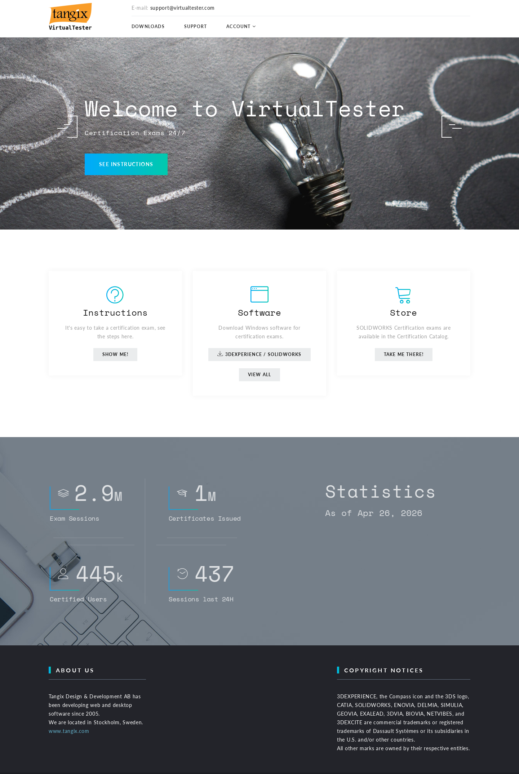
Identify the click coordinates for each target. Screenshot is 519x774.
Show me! (115, 354)
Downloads (148, 26)
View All (259, 374)
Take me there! (404, 354)
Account (238, 26)
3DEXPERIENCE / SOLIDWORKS (259, 354)
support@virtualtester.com (182, 8)
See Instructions (126, 164)
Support (195, 26)
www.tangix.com (69, 731)
